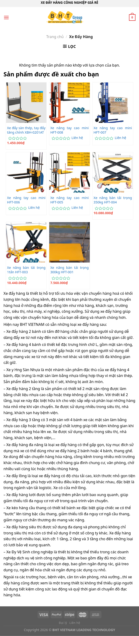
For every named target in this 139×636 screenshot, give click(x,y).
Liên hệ (77, 138)
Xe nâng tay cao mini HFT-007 (113, 130)
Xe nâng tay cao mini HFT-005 (69, 200)
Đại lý (63, 623)
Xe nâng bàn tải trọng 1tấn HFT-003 (26, 270)
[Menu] (6, 17)
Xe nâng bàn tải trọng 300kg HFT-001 (69, 270)
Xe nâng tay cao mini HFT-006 (26, 200)
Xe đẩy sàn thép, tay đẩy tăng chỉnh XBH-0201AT (26, 130)
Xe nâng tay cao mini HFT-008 (69, 130)
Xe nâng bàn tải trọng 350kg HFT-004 (113, 200)
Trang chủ (55, 36)
